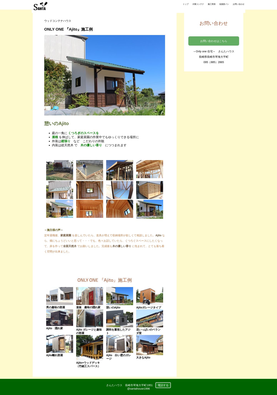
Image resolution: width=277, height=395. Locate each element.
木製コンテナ (198, 4)
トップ (186, 4)
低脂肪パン (224, 4)
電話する (163, 385)
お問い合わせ (238, 4)
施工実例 (211, 4)
